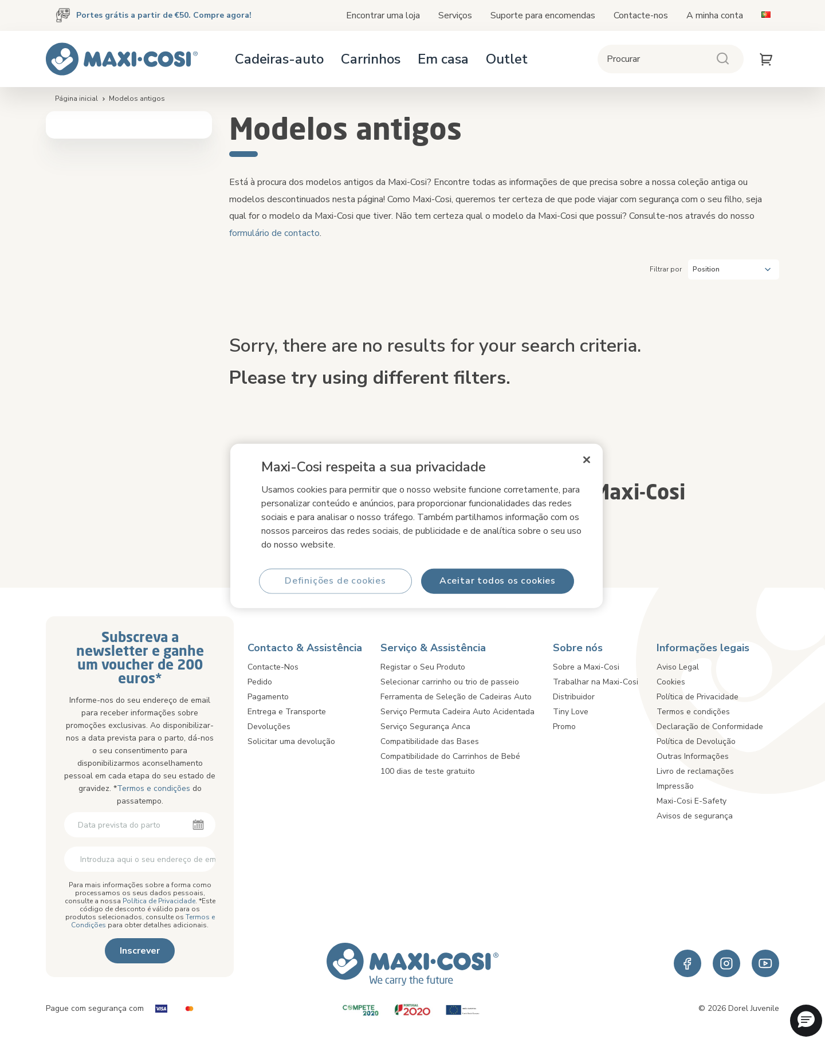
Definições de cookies (335, 580)
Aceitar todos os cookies (497, 580)
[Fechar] (586, 459)
